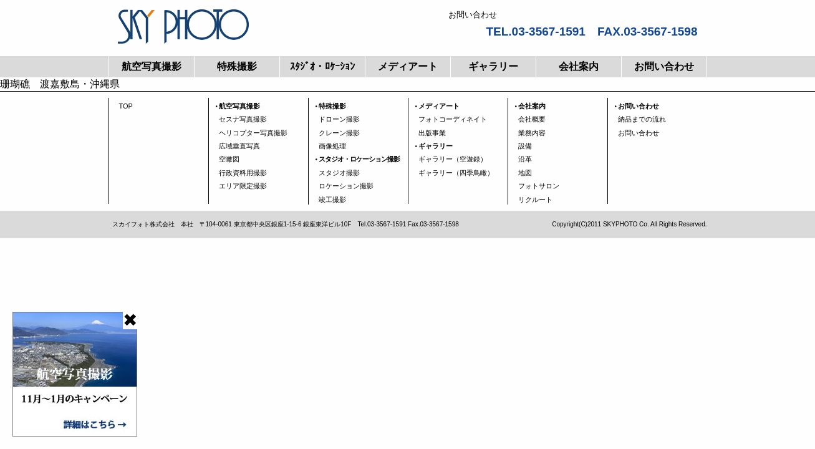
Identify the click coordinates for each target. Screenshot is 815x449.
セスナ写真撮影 (243, 119)
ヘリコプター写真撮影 (253, 133)
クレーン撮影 (339, 133)
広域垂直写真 (239, 146)
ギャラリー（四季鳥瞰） (456, 172)
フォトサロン (538, 186)
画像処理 (332, 146)
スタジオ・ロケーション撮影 (359, 159)
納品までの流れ (642, 119)
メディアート (408, 66)
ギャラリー (493, 66)
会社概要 (532, 119)
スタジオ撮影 (339, 172)
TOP (126, 106)
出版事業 (432, 133)
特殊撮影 (237, 66)
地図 (525, 172)
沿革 (525, 159)
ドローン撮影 (339, 119)
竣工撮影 (332, 199)
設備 (525, 146)
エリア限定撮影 (243, 186)
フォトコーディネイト (452, 119)
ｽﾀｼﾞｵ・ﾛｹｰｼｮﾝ (322, 66)
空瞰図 (229, 159)
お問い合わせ (664, 66)
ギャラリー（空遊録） (452, 159)
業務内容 (532, 133)
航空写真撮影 (151, 66)
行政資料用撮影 (243, 172)
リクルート (535, 199)
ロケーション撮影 (346, 186)
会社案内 (579, 66)
